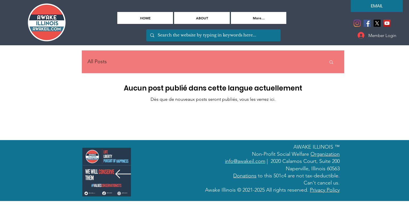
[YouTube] (387, 23)
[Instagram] (357, 23)
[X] (377, 23)
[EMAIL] (377, 6)
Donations (244, 176)
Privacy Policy (325, 190)
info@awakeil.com (245, 161)
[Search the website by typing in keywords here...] (213, 35)
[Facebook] (367, 23)
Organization (325, 154)
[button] (331, 62)
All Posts (97, 61)
